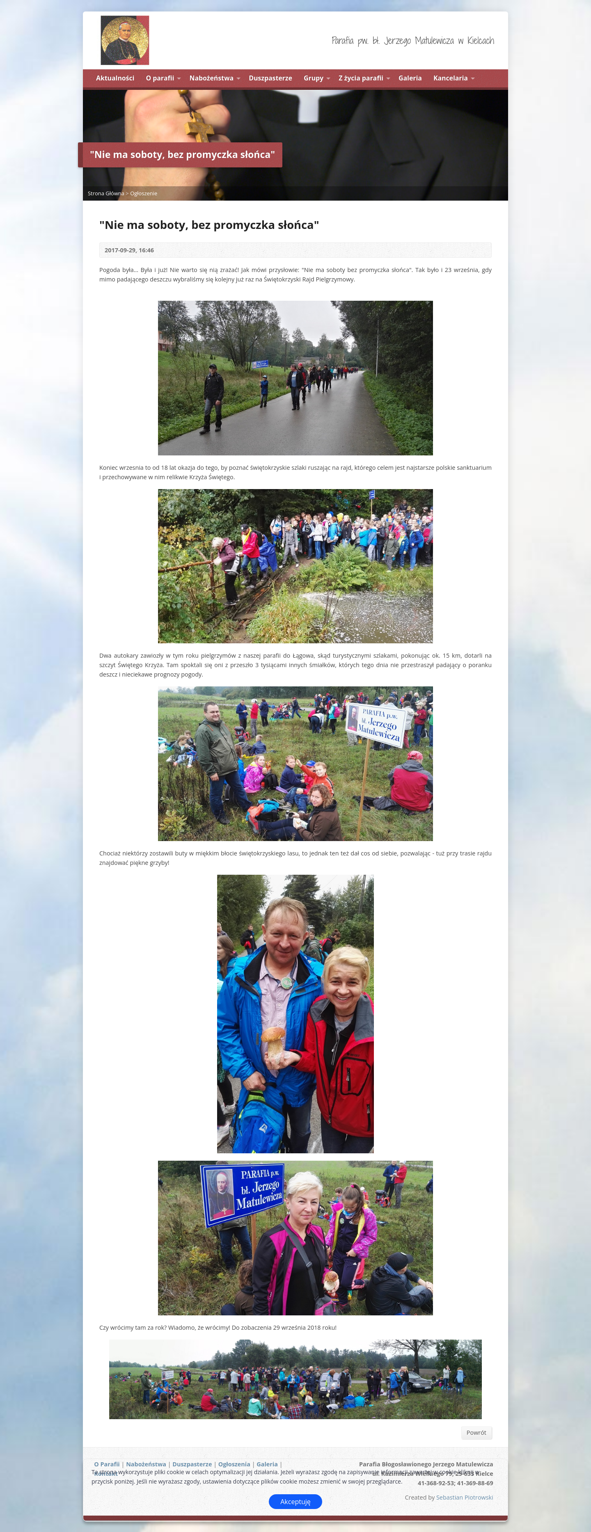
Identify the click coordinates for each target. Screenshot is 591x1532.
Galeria (410, 77)
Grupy (313, 77)
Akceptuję (295, 1501)
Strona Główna (106, 193)
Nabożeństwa (212, 77)
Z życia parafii (361, 77)
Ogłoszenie (143, 193)
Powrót (476, 1432)
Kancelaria (450, 77)
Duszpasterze (270, 77)
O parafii (160, 77)
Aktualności (115, 77)
